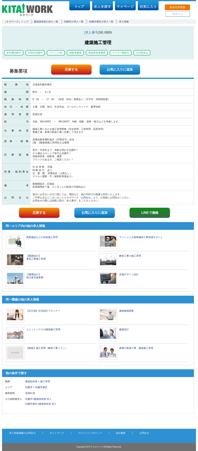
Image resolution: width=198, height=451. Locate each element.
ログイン (177, 13)
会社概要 (120, 433)
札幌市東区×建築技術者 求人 (40, 403)
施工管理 (45, 381)
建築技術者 (31, 381)
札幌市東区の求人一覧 (101, 21)
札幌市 (29, 387)
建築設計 (124, 329)
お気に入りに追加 (120, 69)
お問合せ (86, 197)
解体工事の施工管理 (130, 255)
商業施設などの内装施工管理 (42, 237)
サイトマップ (57, 433)
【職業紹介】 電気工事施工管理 (36, 257)
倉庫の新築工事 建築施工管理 (136, 348)
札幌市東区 (41, 387)
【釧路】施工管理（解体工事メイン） (46, 348)
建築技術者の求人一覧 (46, 21)
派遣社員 (31, 393)
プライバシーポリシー (90, 433)
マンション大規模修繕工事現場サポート (141, 237)
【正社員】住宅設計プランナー (43, 310)
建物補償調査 (126, 310)
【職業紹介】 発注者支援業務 (34, 276)
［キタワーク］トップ (16, 21)
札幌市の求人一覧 (73, 21)
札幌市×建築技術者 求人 (38, 399)
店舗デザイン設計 (129, 274)
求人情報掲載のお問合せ (22, 433)
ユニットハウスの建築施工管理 (43, 329)
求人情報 (124, 21)
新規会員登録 (177, 7)
